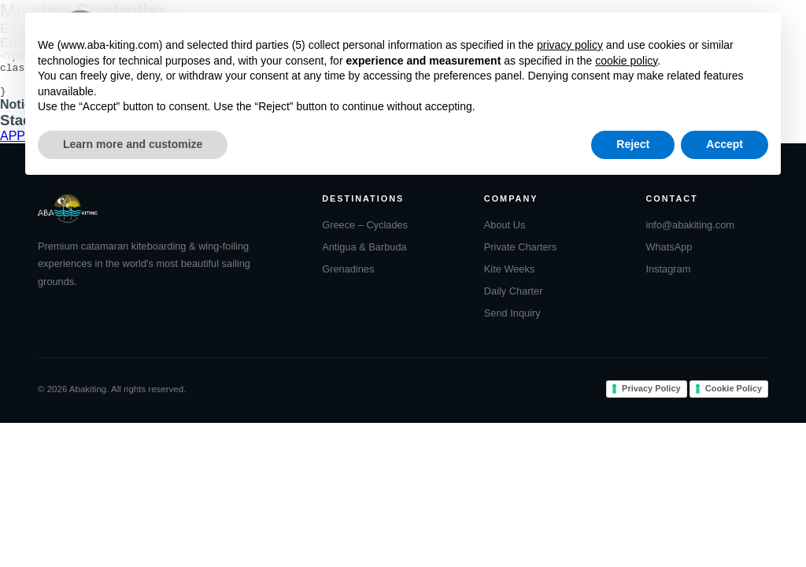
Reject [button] (632, 144)
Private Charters (520, 256)
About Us (505, 234)
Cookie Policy (733, 397)
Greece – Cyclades (365, 234)
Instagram (667, 278)
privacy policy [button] (570, 45)
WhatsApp (668, 256)
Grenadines (348, 278)
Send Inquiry (512, 322)
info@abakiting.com (689, 234)
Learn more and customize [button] (132, 144)
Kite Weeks (509, 278)
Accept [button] (724, 144)
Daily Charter (513, 300)
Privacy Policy (651, 397)
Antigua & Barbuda (364, 256)
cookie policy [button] (626, 60)
